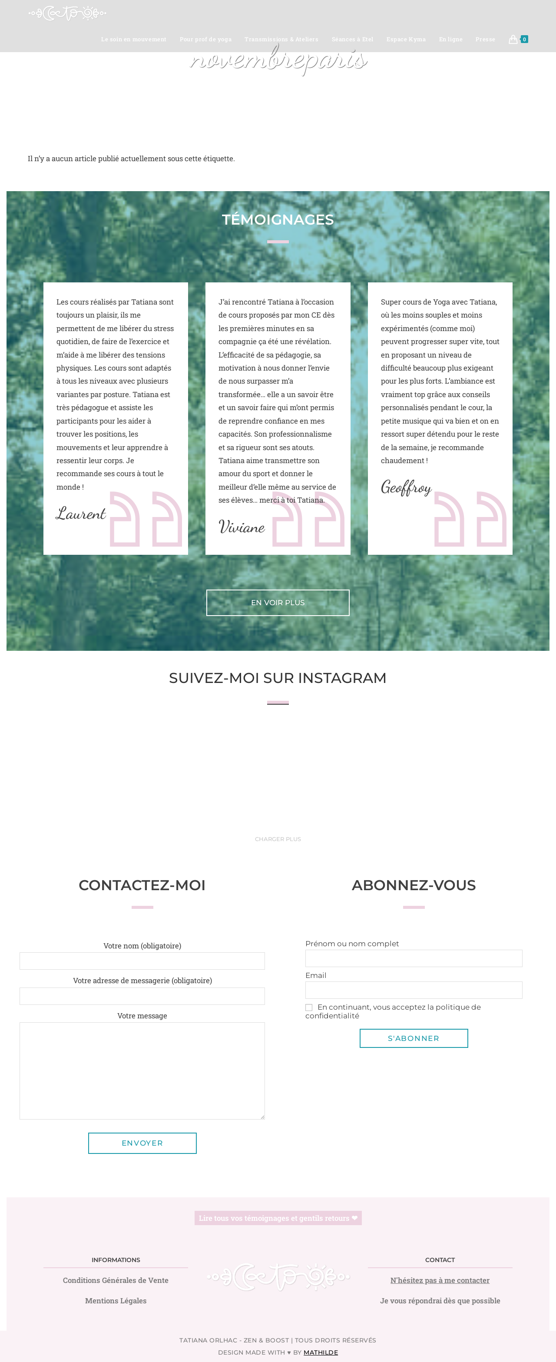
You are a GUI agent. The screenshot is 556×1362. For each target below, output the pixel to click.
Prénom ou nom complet (352, 943)
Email (316, 975)
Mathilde (321, 1352)
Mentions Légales (116, 1301)
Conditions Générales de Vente (116, 1280)
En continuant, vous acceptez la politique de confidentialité (393, 1011)
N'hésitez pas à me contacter (440, 1280)
